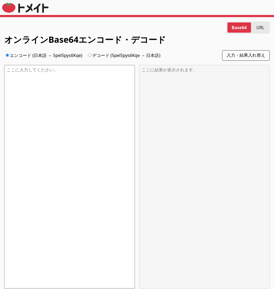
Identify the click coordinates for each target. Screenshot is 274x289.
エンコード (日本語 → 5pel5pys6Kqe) (44, 55)
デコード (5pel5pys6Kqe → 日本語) (124, 55)
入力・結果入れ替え (246, 55)
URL (260, 27)
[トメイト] (25, 10)
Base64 (239, 27)
